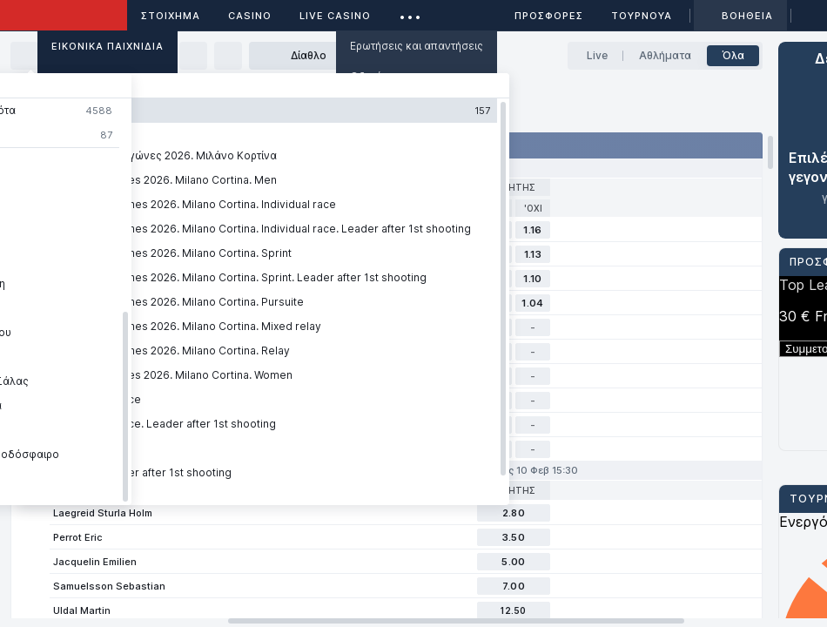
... (410, 12)
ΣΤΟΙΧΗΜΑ (170, 16)
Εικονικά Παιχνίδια (107, 46)
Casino (250, 16)
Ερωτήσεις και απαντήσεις (416, 45)
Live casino (335, 16)
